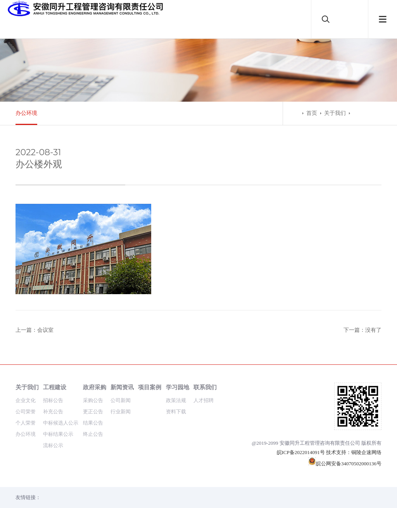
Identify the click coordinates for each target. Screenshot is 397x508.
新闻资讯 (122, 387)
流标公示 (53, 445)
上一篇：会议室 (35, 330)
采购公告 (93, 400)
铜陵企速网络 (366, 452)
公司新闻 (120, 400)
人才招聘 (203, 400)
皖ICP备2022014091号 (301, 452)
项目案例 (149, 387)
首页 (311, 113)
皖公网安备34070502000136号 (344, 463)
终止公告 (93, 434)
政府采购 (94, 387)
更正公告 (93, 411)
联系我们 (205, 387)
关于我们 (335, 113)
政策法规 (176, 400)
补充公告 (53, 411)
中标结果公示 (58, 434)
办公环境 (26, 113)
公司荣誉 (26, 411)
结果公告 (93, 423)
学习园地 (177, 387)
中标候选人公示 (60, 423)
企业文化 (26, 400)
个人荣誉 (26, 423)
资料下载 (176, 411)
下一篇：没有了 (362, 330)
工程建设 (54, 387)
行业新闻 (120, 411)
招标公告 (53, 400)
